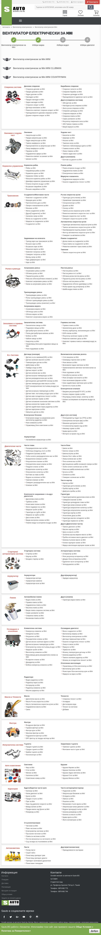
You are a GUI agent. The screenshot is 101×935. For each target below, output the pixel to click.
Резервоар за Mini (32, 811)
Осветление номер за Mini (35, 777)
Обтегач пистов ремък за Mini (73, 281)
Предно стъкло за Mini (34, 798)
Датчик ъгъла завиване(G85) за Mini (39, 357)
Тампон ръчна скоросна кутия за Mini (76, 211)
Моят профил (78, 2)
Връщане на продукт (9, 890)
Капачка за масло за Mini (72, 814)
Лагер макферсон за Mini (35, 148)
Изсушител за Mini (32, 636)
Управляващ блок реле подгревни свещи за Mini (42, 345)
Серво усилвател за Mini (71, 119)
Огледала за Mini (69, 795)
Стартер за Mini (31, 553)
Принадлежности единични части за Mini (77, 97)
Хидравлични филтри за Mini (36, 735)
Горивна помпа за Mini (71, 325)
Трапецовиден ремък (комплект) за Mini (40, 303)
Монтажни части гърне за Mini (74, 749)
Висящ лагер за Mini (33, 257)
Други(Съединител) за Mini (36, 213)
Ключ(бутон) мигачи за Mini (72, 375)
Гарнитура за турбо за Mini (36, 512)
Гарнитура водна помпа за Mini (74, 599)
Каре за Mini (30, 262)
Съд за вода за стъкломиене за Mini (39, 841)
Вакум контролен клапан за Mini (37, 520)
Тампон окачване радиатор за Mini (75, 657)
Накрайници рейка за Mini (35, 171)
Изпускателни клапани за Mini (37, 461)
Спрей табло (30, 852)
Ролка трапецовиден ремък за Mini (38, 298)
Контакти (93, 2)
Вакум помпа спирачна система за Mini (40, 610)
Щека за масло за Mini (71, 532)
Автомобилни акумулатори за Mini (38, 439)
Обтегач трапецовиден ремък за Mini (39, 300)
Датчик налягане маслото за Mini (38, 359)
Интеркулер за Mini (33, 685)
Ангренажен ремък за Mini (35, 271)
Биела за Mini (67, 448)
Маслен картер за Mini (71, 529)
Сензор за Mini (68, 208)
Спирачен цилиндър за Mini (73, 111)
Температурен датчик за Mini (36, 362)
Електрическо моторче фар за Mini (75, 420)
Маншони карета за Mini (35, 249)
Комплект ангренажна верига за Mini (39, 317)
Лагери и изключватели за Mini (37, 205)
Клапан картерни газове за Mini (74, 542)
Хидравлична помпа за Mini (73, 171)
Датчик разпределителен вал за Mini (39, 378)
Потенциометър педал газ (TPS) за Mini (77, 418)
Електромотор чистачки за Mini (37, 830)
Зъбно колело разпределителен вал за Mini (42, 456)
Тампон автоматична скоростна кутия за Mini (79, 227)
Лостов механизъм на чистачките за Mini (41, 838)
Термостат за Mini (69, 649)
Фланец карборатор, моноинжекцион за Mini (79, 330)
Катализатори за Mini (33, 754)
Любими (81, 15)
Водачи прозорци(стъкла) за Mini (75, 809)
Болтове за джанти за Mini (72, 160)
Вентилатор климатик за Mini (36, 652)
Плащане (5, 879)
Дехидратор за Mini (33, 662)
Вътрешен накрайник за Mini (36, 187)
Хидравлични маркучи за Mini (73, 179)
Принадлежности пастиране (73, 849)
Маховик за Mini (32, 208)
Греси (28, 709)
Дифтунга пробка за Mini (72, 491)
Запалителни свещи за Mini (36, 325)
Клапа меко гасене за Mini (35, 504)
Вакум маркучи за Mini (71, 127)
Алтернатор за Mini (70, 553)
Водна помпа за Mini (33, 599)
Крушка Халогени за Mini (72, 770)
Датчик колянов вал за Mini (36, 373)
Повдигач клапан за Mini (35, 466)
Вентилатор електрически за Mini (75, 636)
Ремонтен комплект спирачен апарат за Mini (42, 110)
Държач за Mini (68, 205)
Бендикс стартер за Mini (35, 558)
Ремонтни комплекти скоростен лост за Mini (79, 213)
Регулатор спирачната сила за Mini (75, 121)
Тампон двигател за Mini (71, 526)
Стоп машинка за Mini (71, 357)
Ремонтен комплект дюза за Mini (74, 338)
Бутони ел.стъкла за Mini (72, 385)
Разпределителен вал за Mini (36, 448)
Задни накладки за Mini (34, 102)
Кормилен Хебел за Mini (35, 176)
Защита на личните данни (11, 897)
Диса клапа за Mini (33, 517)
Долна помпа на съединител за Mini (76, 241)
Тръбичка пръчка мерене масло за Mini (77, 534)
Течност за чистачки (70, 706)
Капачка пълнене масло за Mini (74, 539)
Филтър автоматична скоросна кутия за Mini (79, 233)
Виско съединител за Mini (72, 631)
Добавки (66, 709)
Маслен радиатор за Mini (35, 690)
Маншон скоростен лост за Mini (74, 216)
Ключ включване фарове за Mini (74, 380)
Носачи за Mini (68, 140)
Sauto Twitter (10, 916)
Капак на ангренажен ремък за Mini (39, 284)
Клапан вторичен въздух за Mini (37, 184)
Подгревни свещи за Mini (35, 328)
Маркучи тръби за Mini (34, 509)
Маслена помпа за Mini (34, 607)
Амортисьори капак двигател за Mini (76, 806)
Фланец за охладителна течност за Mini (77, 660)
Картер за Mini (68, 483)
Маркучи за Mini (68, 646)
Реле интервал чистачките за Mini (75, 377)
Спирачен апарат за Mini (35, 105)
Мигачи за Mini (31, 772)
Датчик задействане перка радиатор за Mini (42, 406)
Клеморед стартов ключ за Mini (74, 359)
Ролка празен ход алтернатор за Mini (76, 286)
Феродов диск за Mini (33, 200)
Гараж (65, 15)
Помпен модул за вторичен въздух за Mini (41, 522)
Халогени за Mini (32, 775)
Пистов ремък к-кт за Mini (72, 273)
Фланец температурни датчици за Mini (77, 652)
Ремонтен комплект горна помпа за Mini (77, 246)
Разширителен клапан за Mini (36, 639)
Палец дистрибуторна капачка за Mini (40, 333)
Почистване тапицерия (34, 863)
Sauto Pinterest (30, 916)
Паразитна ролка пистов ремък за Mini (77, 279)
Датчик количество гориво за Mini (38, 404)
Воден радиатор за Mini (34, 679)
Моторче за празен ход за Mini (74, 433)
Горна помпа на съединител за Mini (76, 244)
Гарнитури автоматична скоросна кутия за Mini (80, 225)
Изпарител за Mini (32, 633)
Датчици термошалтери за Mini (74, 639)
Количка (96, 15)
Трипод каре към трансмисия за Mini (39, 241)
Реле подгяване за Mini (71, 372)
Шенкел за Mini (31, 159)
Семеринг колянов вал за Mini (74, 477)
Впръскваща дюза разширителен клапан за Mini (42, 655)
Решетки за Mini (68, 801)
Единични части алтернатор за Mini (76, 561)
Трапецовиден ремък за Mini (36, 295)
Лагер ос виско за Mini (71, 644)
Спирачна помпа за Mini (71, 116)
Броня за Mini (31, 795)
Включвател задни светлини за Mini (76, 365)
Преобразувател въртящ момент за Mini (77, 230)
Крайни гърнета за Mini (34, 751)
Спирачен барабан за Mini (72, 92)
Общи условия (7, 894)
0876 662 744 (63, 2)
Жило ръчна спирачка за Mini (73, 108)
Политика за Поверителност (16, 931)
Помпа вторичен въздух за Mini (74, 168)
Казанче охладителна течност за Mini (76, 641)
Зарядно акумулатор (70, 578)
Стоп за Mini (30, 770)
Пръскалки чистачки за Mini (36, 833)
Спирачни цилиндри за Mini (73, 94)
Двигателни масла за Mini (35, 698)
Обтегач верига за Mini (34, 314)
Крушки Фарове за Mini (71, 767)
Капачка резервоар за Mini (72, 811)
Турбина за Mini (31, 501)
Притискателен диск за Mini (36, 203)
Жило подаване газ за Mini (35, 507)
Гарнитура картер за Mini (72, 512)
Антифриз (66, 701)
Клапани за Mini (31, 485)
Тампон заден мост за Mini (72, 154)
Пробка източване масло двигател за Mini (78, 537)
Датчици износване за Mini (35, 108)
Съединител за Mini (33, 224)
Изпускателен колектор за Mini (37, 472)
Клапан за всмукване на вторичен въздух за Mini (79, 400)
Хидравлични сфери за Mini (36, 154)
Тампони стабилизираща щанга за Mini (77, 146)
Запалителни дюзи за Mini (72, 328)
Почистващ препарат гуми (35, 855)
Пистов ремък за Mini (70, 271)
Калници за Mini (31, 790)
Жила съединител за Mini (35, 211)
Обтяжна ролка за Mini (34, 273)
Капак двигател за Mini (34, 793)
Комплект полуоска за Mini (35, 252)
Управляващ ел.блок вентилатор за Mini (77, 666)
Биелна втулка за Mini (71, 453)
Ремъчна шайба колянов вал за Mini (76, 469)
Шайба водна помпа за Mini (73, 289)
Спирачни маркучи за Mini (72, 114)
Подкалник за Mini (69, 790)
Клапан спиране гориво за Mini (74, 394)
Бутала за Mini (68, 472)
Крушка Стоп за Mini (70, 775)
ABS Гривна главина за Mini (73, 124)
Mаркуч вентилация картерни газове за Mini (79, 545)
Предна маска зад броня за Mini (37, 809)
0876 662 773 (49, 2)
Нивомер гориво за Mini (71, 428)
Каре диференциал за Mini (36, 260)
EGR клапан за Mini (70, 333)
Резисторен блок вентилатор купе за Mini (78, 671)
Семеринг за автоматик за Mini (74, 235)
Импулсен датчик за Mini (35, 412)
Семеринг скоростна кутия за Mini (75, 219)
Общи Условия (83, 927)
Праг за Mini (30, 801)
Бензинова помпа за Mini (35, 618)
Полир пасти (30, 849)
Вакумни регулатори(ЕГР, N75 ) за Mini (77, 391)
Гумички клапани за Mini (35, 479)
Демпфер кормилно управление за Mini (40, 181)
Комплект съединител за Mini (36, 198)
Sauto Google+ (17, 916)
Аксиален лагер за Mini (34, 216)
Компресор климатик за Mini (36, 631)
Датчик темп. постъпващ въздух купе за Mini (42, 393)
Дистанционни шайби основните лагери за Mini (80, 464)
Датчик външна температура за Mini (39, 375)
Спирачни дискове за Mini (35, 89)
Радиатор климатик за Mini (35, 687)
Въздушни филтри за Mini (35, 724)
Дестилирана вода (69, 704)
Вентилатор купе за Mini (71, 668)
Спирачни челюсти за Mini (72, 89)
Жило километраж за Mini (72, 819)
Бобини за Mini (31, 336)
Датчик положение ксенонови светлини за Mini (43, 401)
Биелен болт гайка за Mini (72, 456)
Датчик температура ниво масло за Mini (40, 383)
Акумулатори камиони (34, 580)
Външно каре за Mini (33, 244)
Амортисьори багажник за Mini (74, 793)
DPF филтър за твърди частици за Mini (40, 738)
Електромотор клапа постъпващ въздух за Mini (43, 646)
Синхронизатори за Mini (71, 203)
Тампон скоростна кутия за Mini (74, 252)
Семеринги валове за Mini (72, 499)
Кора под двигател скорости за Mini (39, 803)
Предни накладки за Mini (35, 100)
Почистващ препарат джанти (36, 857)
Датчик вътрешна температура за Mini (40, 391)
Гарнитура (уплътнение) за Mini (74, 198)
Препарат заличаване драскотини (38, 860)
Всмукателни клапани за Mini (36, 458)
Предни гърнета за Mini (34, 746)
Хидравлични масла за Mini (36, 706)
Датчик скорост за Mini (34, 370)
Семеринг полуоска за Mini (36, 254)
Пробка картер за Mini (71, 488)
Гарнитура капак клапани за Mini (74, 505)
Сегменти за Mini (69, 474)
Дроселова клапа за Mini (35, 499)
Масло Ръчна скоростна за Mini (37, 701)
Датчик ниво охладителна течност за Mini (41, 396)
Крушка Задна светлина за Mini (74, 772)
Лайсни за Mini (68, 798)
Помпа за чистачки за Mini (35, 836)
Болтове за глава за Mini (35, 474)
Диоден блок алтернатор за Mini (74, 558)
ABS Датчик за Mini (70, 103)
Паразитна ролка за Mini (35, 276)
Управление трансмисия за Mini (74, 200)
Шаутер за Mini (31, 556)
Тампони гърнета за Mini (71, 746)
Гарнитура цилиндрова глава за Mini (76, 502)
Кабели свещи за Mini (34, 338)
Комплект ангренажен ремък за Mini (39, 281)
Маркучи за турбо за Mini (35, 514)
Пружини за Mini (32, 151)
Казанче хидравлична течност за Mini (76, 182)
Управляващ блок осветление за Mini (39, 425)
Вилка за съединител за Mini (36, 219)
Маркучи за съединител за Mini (37, 221)
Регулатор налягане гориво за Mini (75, 336)
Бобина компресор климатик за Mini (39, 664)
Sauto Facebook (4, 916)
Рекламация (6, 886)
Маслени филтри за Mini (35, 732)
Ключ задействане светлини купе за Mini (77, 383)
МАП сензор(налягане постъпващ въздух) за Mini (42, 387)
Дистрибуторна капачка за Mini (37, 330)
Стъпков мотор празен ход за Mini (75, 426)
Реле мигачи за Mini (70, 362)
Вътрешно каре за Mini (34, 246)
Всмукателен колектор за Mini (37, 469)
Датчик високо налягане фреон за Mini (40, 641)
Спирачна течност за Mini (72, 698)
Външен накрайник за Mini (35, 189)
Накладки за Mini (32, 97)
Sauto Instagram (37, 916)
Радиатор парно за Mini (34, 682)
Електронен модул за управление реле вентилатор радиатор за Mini (40, 419)
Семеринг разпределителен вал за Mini (40, 482)
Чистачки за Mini (32, 825)
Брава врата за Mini (70, 431)
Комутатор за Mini (32, 341)
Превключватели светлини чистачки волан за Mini (79, 369)
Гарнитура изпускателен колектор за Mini (78, 510)
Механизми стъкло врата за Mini (74, 803)
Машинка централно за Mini (73, 423)
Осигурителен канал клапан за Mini (39, 464)
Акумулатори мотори (33, 578)
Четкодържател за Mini (71, 564)
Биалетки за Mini (69, 135)
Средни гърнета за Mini (34, 749)
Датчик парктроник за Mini (35, 409)
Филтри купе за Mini (33, 730)
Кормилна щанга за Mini (35, 173)
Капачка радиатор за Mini (72, 654)
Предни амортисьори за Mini (36, 138)
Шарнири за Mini (69, 138)
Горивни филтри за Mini (34, 727)
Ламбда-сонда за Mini (34, 367)
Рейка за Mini (31, 168)
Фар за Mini (30, 767)
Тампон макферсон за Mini (36, 143)
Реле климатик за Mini (34, 422)
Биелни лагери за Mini (71, 450)
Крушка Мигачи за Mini (71, 777)
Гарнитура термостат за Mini (73, 520)
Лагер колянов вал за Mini (72, 458)
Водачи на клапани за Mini (35, 477)
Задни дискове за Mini (34, 94)
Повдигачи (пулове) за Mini (36, 453)
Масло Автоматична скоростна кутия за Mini (42, 704)
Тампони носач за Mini (71, 143)
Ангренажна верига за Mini (35, 309)
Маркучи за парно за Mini (72, 673)
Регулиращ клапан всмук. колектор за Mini (78, 397)
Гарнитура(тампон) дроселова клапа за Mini (79, 497)
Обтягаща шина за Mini (34, 312)
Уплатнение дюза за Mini (72, 515)
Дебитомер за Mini (32, 365)
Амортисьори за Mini (33, 135)
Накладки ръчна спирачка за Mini (75, 106)
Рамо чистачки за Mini (34, 828)
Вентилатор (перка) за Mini (72, 633)
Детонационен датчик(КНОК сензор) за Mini (42, 381)
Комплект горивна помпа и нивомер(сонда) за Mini (79, 342)
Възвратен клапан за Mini (35, 659)
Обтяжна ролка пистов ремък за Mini (76, 276)
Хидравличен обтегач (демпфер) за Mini (77, 284)
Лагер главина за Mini (70, 151)
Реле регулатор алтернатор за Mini (75, 556)
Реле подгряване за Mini (35, 348)
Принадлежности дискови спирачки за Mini (41, 113)
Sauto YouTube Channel (24, 916)
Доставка (5, 882)
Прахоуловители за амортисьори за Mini (40, 146)
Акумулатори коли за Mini (35, 583)
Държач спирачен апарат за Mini (38, 116)
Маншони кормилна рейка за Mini (38, 179)
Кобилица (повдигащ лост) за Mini (38, 450)
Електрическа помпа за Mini (73, 173)
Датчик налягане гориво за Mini (37, 399)
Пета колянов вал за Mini (72, 461)
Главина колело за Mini (71, 148)
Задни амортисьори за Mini (36, 140)
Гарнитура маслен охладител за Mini (76, 518)
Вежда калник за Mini (33, 806)
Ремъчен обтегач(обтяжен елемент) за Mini (42, 279)
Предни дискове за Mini (34, 92)
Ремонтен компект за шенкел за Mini (39, 156)
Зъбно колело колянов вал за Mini (75, 466)
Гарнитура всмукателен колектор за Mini (77, 507)
